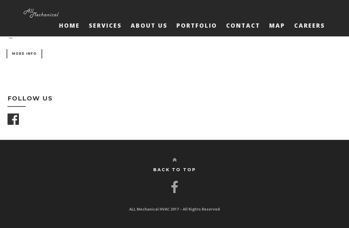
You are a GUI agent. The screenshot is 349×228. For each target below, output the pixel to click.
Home (69, 25)
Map (277, 25)
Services (105, 25)
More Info (24, 54)
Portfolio (196, 25)
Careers (309, 25)
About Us (149, 25)
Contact (243, 25)
